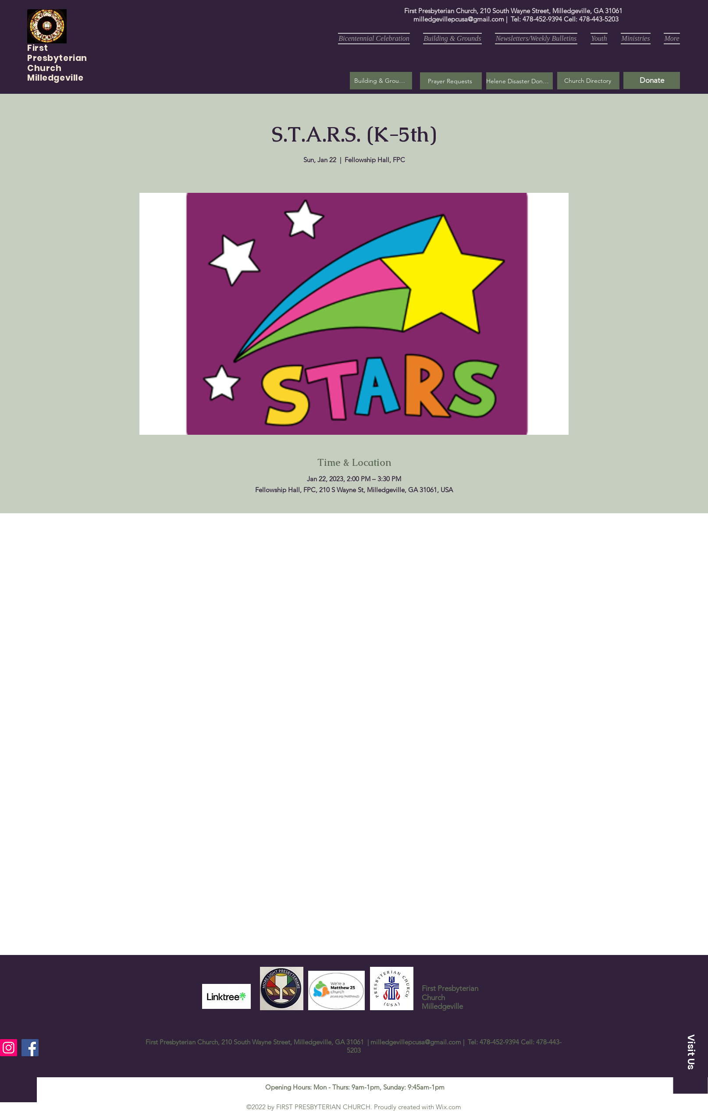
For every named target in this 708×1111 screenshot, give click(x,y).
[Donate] (651, 80)
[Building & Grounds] (381, 80)
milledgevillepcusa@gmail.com (458, 19)
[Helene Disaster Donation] (519, 80)
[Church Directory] (588, 80)
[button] (451, 80)
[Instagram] (8, 1047)
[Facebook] (30, 1047)
